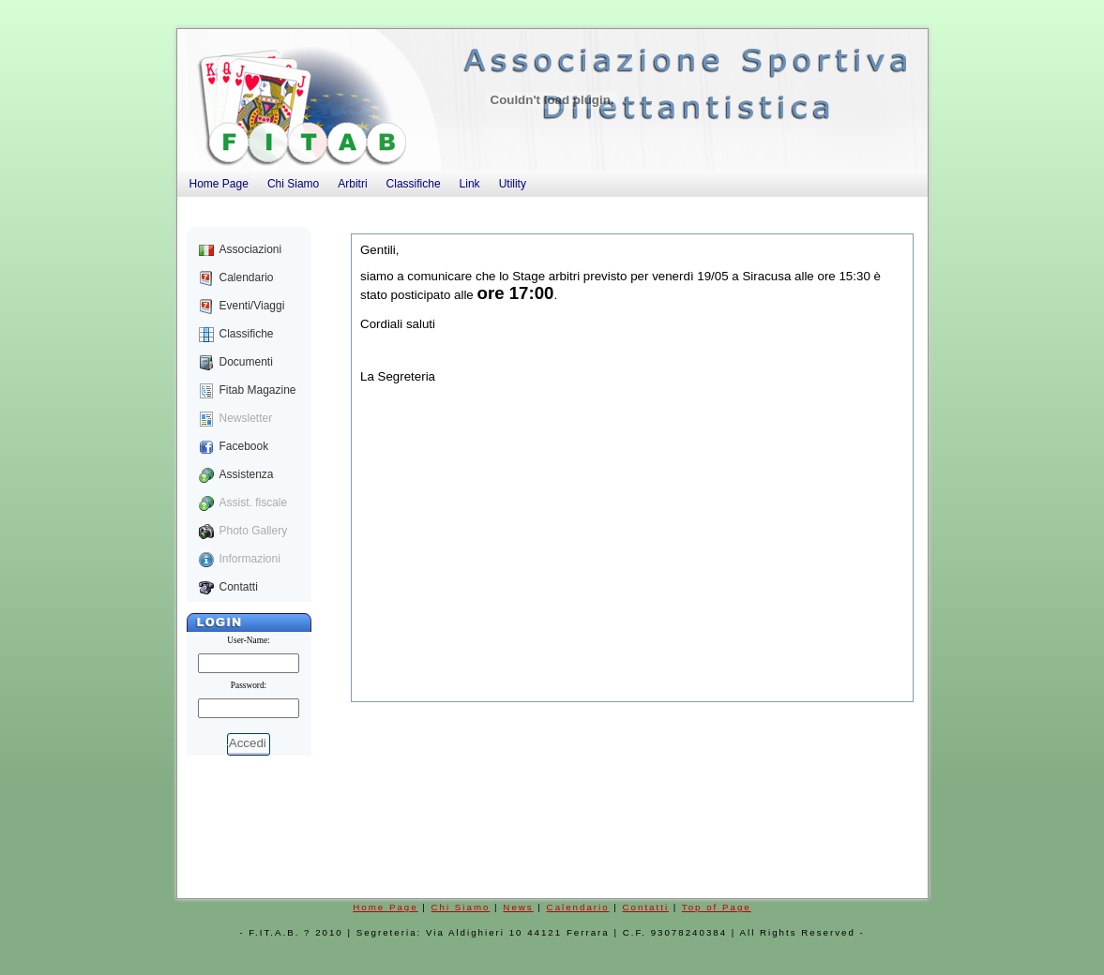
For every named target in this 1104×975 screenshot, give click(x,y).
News (518, 907)
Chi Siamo (461, 907)
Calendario (578, 907)
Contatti (646, 907)
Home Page (385, 907)
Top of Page (716, 907)
